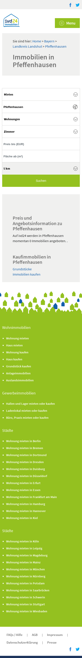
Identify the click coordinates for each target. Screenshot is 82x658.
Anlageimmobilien (18, 373)
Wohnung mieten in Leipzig (24, 548)
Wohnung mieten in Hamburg (25, 504)
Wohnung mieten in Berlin (23, 441)
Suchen (41, 180)
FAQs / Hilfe (15, 635)
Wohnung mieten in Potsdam (25, 583)
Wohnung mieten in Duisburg (25, 469)
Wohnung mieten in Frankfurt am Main (31, 497)
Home (36, 41)
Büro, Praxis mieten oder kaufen (27, 418)
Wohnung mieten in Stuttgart (25, 604)
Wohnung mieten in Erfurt (23, 483)
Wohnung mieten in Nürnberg (25, 576)
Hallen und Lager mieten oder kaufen (30, 404)
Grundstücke (22, 269)
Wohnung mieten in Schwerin (25, 597)
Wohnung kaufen (17, 352)
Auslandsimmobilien (20, 380)
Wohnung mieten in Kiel (22, 518)
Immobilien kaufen (26, 274)
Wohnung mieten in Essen (23, 490)
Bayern (49, 41)
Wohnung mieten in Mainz (23, 562)
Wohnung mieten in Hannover (26, 511)
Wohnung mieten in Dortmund (26, 455)
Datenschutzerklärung (22, 642)
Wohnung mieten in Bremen (24, 448)
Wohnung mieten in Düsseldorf (26, 476)
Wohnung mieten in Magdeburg (26, 555)
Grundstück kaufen (18, 366)
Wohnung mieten (17, 338)
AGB (35, 635)
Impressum (55, 635)
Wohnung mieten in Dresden (25, 462)
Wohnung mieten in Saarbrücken (27, 590)
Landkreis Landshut (28, 46)
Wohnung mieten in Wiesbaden (26, 611)
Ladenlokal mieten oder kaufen (26, 411)
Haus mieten (14, 345)
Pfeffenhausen (55, 46)
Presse (52, 642)
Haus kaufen (14, 359)
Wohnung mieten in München (25, 569)
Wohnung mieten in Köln (22, 541)
